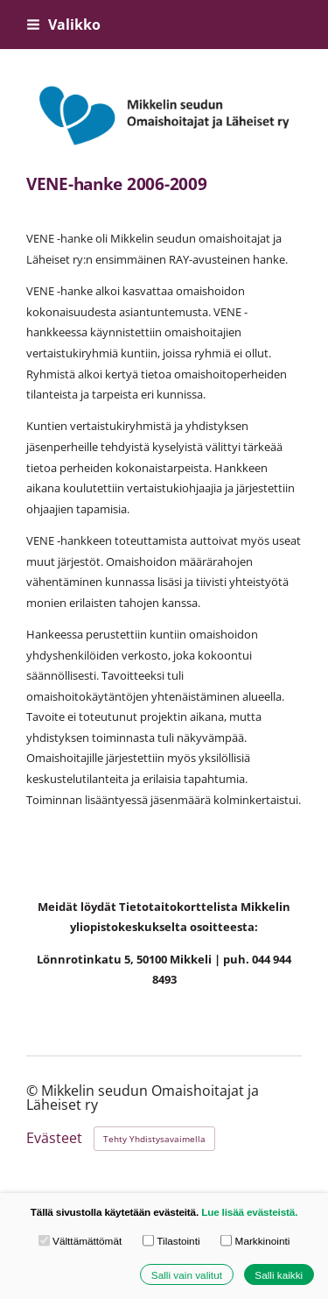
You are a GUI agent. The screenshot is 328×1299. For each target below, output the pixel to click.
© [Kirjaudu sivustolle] (33, 1090)
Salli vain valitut (186, 1274)
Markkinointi (255, 1240)
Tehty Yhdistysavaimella (154, 1139)
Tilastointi (171, 1240)
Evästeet (54, 1139)
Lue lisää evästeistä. (249, 1212)
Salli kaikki (279, 1274)
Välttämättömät (80, 1240)
